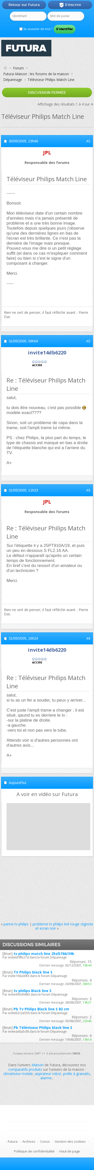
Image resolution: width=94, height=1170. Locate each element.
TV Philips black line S (33, 972)
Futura (13, 1141)
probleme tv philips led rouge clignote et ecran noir (63, 926)
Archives (28, 1141)
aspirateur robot (48, 1073)
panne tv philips (16, 924)
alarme (46, 1078)
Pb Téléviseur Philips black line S (43, 1027)
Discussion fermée (47, 92)
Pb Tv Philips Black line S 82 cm (41, 1009)
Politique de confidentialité (34, 1151)
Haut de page (69, 1151)
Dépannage (12, 79)
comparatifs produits (25, 1069)
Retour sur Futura (24, 5)
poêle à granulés (76, 1073)
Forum (18, 68)
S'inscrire (70, 5)
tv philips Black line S (32, 990)
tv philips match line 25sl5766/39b (44, 953)
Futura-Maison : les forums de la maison (36, 73)
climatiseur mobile (18, 1073)
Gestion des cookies (70, 1141)
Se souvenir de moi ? (35, 29)
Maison (38, 1064)
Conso (45, 1141)
